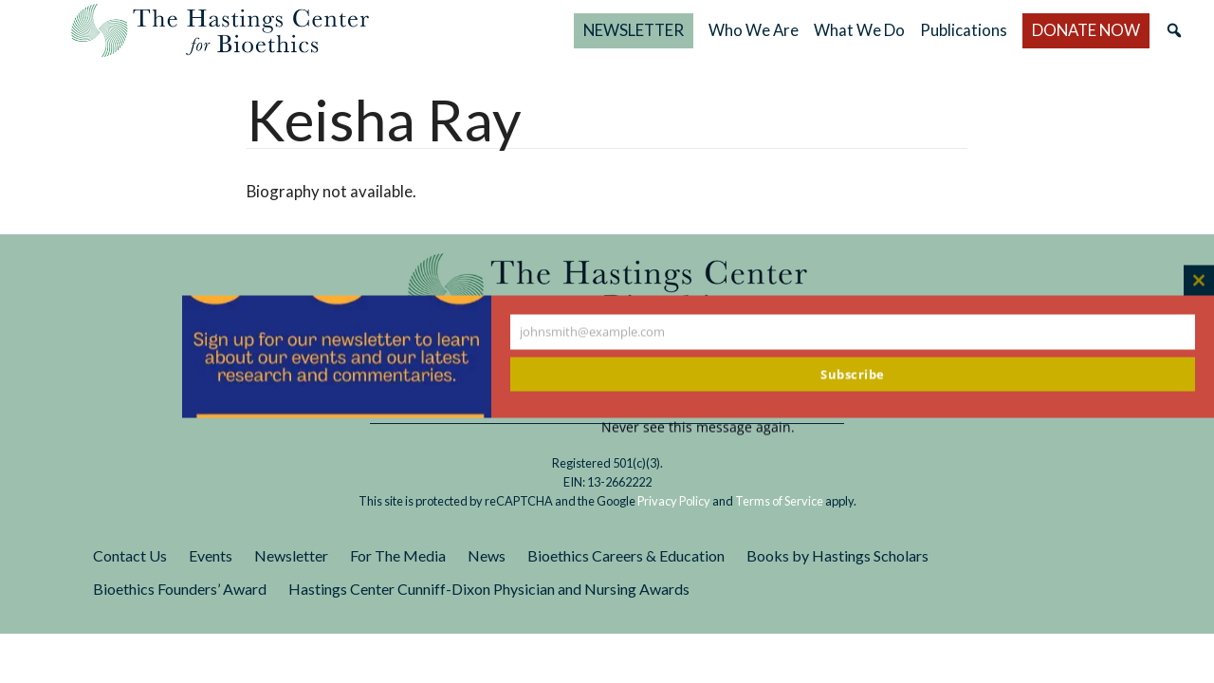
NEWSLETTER (633, 30)
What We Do (859, 30)
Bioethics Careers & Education (626, 555)
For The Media (398, 555)
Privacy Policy (673, 500)
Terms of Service (779, 500)
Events (210, 555)
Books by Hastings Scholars (837, 555)
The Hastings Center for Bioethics (220, 30)
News (487, 555)
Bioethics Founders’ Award (180, 589)
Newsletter (291, 555)
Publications (963, 30)
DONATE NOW (1086, 30)
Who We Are (753, 30)
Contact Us (130, 555)
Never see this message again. (698, 427)
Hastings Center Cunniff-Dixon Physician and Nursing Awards (489, 589)
